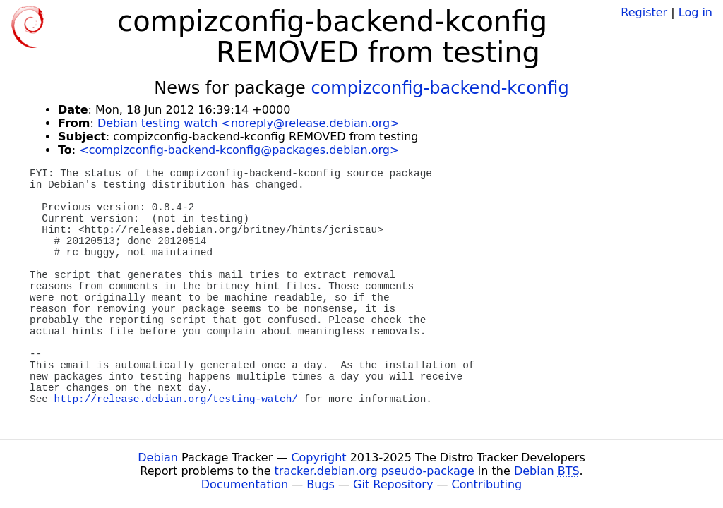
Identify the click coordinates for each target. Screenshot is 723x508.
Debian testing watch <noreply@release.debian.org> (248, 123)
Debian (158, 457)
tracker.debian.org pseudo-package (374, 471)
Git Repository (393, 484)
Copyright (318, 457)
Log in (695, 12)
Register (644, 12)
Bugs (320, 484)
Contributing (487, 484)
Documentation (244, 484)
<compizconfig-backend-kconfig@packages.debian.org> (239, 150)
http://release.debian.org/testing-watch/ (176, 399)
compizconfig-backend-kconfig (439, 88)
